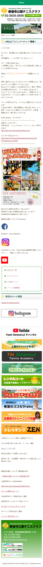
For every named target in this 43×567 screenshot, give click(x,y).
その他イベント (12, 282)
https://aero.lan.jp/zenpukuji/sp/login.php (15, 131)
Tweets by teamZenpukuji (10, 303)
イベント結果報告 (13, 288)
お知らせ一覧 (12, 270)
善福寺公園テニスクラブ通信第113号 (16, 476)
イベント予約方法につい (10, 516)
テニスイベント (12, 276)
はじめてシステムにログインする (13, 506)
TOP (2, 35)
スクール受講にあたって (10, 491)
